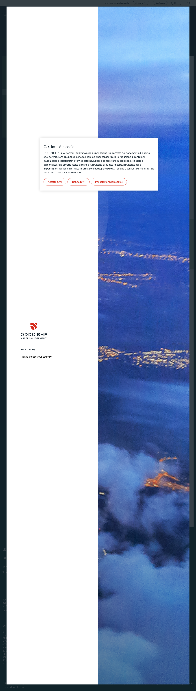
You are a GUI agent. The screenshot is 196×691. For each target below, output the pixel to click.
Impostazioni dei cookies (109, 181)
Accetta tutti (55, 181)
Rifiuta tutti (78, 181)
